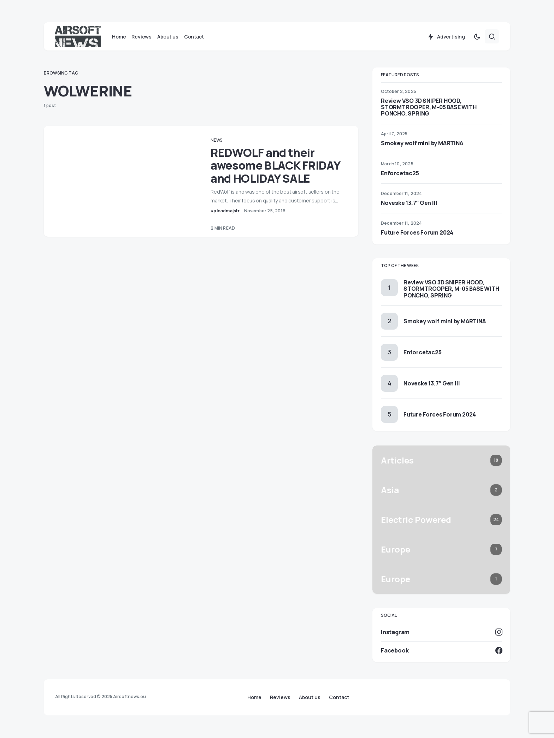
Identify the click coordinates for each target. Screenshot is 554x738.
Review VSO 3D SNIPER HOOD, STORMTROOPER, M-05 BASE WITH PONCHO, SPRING (428, 107)
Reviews (280, 697)
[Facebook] (441, 651)
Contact (339, 697)
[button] (477, 37)
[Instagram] (441, 632)
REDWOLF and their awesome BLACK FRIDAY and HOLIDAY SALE (277, 166)
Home (254, 697)
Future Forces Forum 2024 (417, 233)
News (218, 140)
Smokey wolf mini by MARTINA (422, 143)
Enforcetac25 (400, 173)
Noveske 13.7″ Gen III (409, 203)
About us (309, 697)
